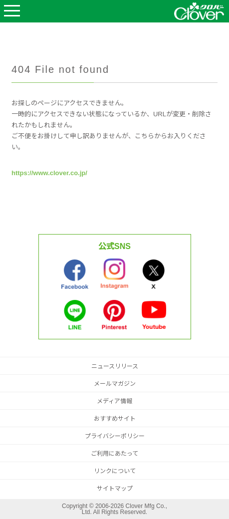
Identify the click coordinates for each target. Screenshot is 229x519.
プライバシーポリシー (115, 436)
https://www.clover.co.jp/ (49, 173)
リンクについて (115, 471)
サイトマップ (115, 488)
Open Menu (12, 11)
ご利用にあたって (114, 453)
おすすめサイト (115, 418)
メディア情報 (114, 401)
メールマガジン (115, 383)
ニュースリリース (114, 366)
